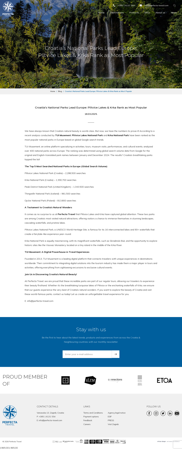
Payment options (91, 416)
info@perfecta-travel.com (50, 420)
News (174, 12)
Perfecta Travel (66, 214)
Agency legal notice (117, 412)
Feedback (87, 420)
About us (160, 12)
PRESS (111, 420)
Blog (60, 91)
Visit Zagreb (113, 424)
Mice (147, 12)
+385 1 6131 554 (47, 416)
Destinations (117, 12)
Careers (86, 424)
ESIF (110, 416)
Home (101, 12)
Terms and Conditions (93, 412)
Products (134, 12)
